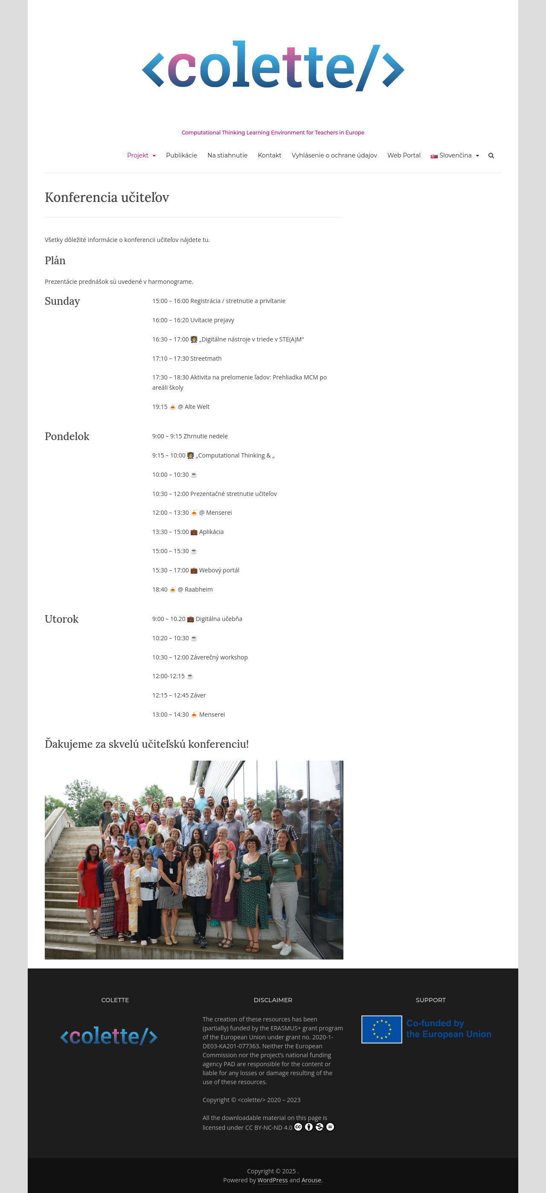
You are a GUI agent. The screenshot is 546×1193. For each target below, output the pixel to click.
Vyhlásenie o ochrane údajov (334, 155)
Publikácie (181, 155)
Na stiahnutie (227, 155)
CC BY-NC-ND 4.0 (290, 1127)
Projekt (137, 155)
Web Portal (404, 155)
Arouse (311, 1180)
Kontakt (270, 155)
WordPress (273, 1180)
